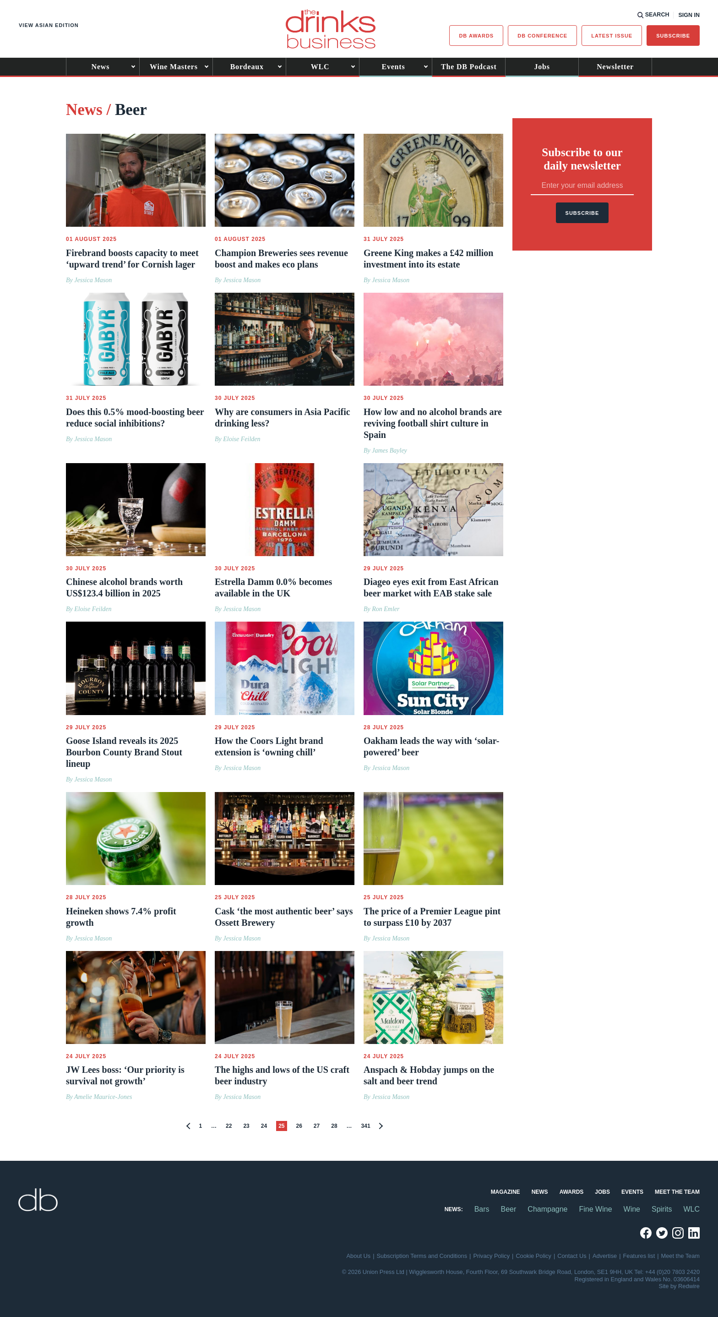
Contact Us (571, 1255)
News (101, 67)
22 (229, 1126)
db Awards (476, 35)
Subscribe (673, 35)
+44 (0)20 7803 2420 (672, 1271)
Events (393, 67)
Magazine (505, 1192)
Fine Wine (595, 1209)
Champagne (547, 1209)
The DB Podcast (468, 67)
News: (454, 1209)
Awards (572, 1192)
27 (317, 1126)
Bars (482, 1209)
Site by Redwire (679, 1286)
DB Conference (542, 35)
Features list (639, 1255)
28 (334, 1126)
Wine (632, 1209)
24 (264, 1126)
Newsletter (615, 67)
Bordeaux (247, 67)
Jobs (542, 67)
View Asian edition (49, 25)
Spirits (662, 1209)
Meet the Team (677, 1192)
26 (299, 1126)
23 (246, 1126)
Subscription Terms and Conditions (422, 1255)
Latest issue (611, 35)
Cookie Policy (533, 1255)
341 (365, 1126)
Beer (509, 1209)
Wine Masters (174, 67)
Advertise (605, 1255)
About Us (359, 1255)
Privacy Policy (491, 1255)
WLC (320, 67)
